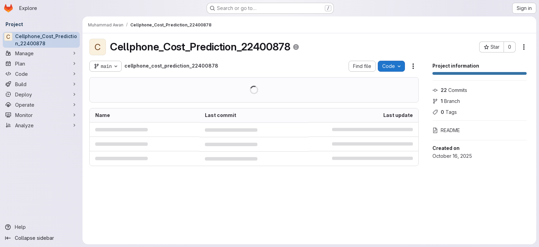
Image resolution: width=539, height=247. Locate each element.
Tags (444, 112)
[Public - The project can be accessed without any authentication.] (296, 47)
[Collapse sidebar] (41, 238)
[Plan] (41, 63)
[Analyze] (41, 125)
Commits (449, 90)
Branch (446, 101)
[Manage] (41, 53)
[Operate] (41, 104)
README (446, 130)
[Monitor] (41, 115)
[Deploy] (41, 94)
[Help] (41, 227)
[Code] (41, 74)
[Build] (41, 84)
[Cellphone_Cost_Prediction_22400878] (41, 40)
